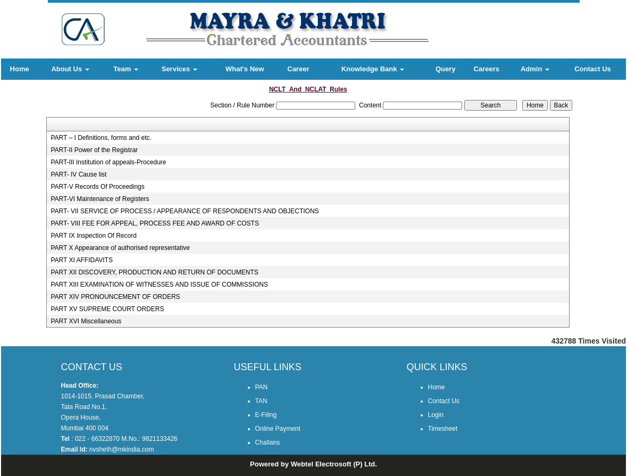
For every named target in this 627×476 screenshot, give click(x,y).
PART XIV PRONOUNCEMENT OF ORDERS (115, 296)
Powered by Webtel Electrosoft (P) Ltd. (313, 464)
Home (19, 69)
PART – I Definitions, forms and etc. (101, 137)
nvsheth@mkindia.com (121, 449)
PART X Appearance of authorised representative (120, 248)
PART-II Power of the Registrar (94, 150)
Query (446, 69)
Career (298, 69)
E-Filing (266, 415)
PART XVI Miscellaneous (86, 321)
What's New (244, 69)
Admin (535, 69)
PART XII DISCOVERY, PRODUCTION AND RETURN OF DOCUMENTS (154, 272)
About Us (70, 69)
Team (125, 69)
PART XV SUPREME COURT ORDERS (107, 309)
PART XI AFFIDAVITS (81, 260)
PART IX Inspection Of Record (93, 235)
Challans (267, 442)
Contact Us (592, 69)
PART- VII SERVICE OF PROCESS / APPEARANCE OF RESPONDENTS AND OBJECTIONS (185, 211)
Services (179, 69)
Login (436, 415)
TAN (261, 401)
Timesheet (443, 428)
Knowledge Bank (372, 69)
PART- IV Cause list (78, 174)
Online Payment (277, 428)
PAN (261, 387)
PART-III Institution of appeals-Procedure (108, 162)
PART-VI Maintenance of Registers (100, 199)
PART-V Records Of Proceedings (97, 186)
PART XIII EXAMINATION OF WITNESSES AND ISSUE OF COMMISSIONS (159, 284)
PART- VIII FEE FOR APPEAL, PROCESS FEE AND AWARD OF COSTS (154, 223)
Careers (486, 69)
